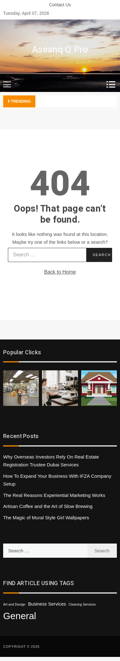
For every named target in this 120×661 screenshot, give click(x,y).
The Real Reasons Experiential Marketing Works (54, 495)
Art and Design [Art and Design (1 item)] (14, 604)
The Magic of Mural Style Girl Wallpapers (46, 517)
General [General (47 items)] (19, 616)
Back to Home (60, 272)
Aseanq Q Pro (60, 49)
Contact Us (60, 4)
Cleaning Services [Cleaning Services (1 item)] (82, 604)
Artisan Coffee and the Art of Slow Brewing (48, 506)
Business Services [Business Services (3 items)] (47, 604)
